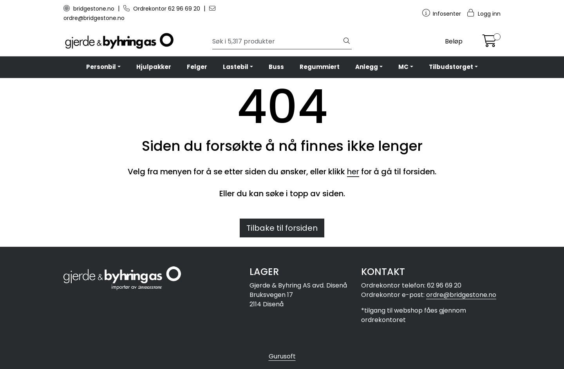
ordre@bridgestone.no (461, 294)
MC (403, 67)
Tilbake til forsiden (282, 227)
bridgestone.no (89, 9)
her (353, 171)
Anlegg (366, 67)
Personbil (101, 67)
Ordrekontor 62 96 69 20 (162, 9)
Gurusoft (282, 356)
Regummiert (320, 67)
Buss (276, 67)
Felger (197, 67)
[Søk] (277, 41)
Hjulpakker (153, 67)
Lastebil (235, 67)
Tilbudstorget (451, 67)
